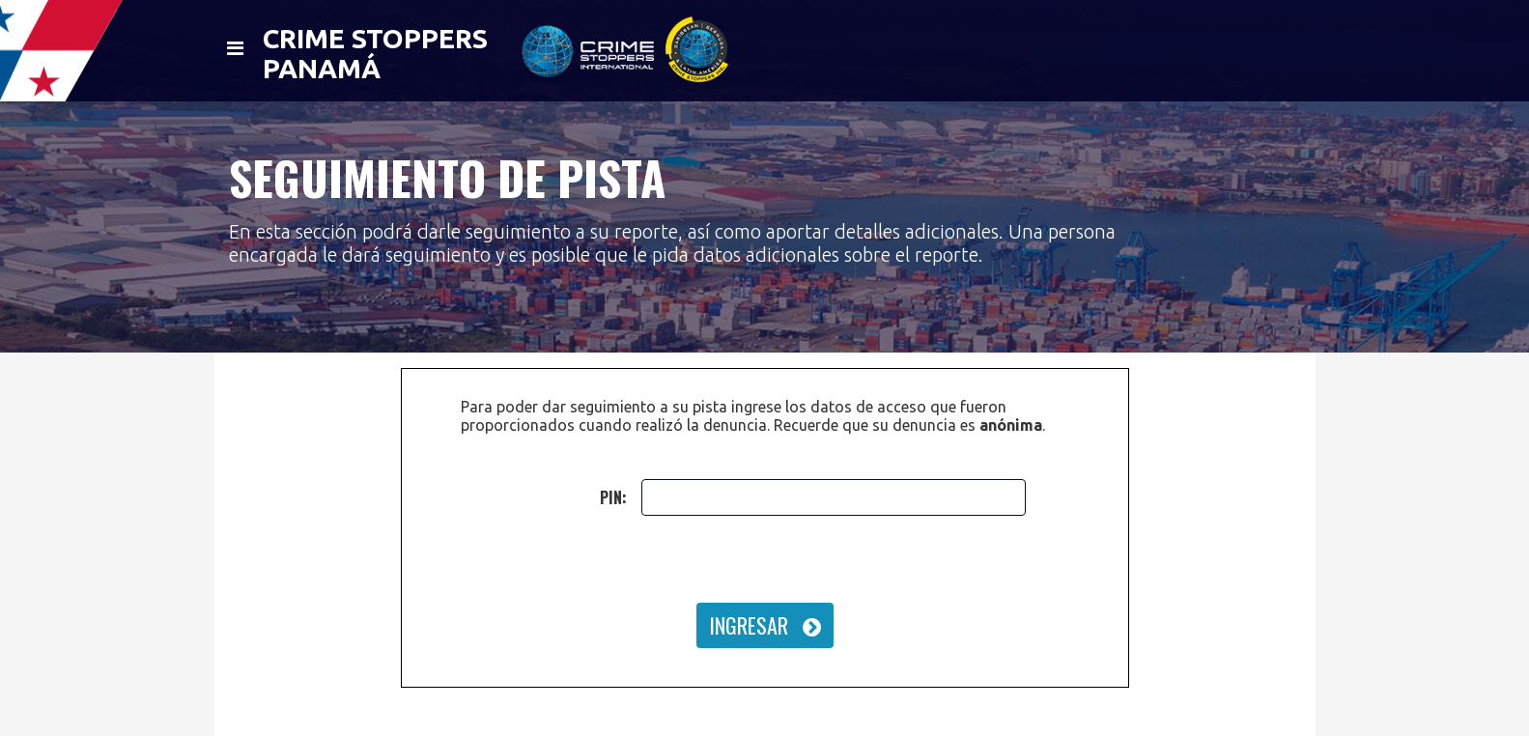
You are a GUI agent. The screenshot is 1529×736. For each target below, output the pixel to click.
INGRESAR (765, 624)
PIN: (613, 497)
